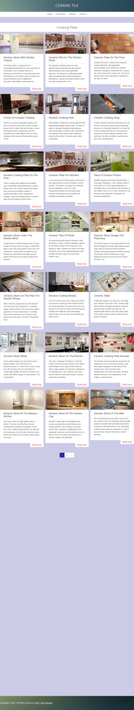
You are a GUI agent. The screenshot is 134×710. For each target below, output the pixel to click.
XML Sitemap (46, 703)
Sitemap (72, 14)
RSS (37, 703)
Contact (83, 14)
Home (49, 14)
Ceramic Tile (67, 6)
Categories (60, 14)
